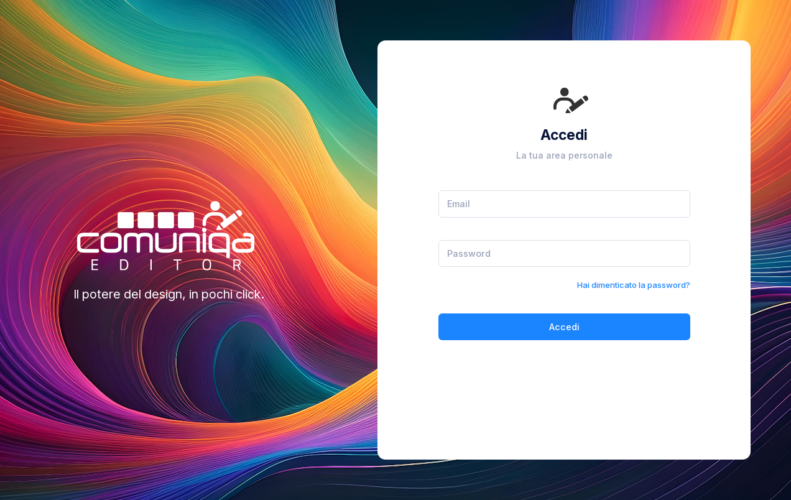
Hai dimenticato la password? (633, 285)
